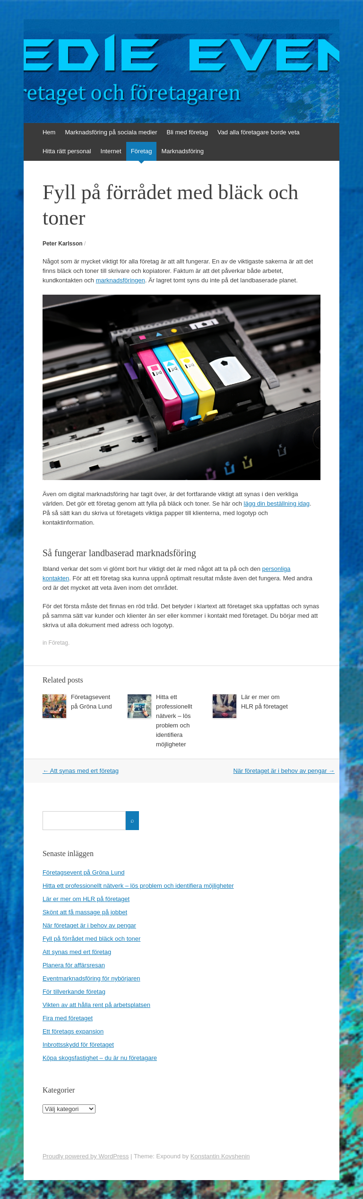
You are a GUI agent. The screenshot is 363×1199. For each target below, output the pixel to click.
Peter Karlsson (63, 243)
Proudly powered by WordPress (86, 1156)
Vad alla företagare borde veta (258, 132)
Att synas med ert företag (81, 770)
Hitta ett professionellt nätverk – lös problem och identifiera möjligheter (138, 885)
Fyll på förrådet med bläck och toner (91, 938)
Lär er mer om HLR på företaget (86, 898)
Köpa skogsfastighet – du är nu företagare (100, 1057)
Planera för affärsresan (74, 965)
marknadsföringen (120, 280)
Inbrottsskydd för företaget (78, 1044)
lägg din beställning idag (277, 503)
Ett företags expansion (73, 1031)
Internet (111, 151)
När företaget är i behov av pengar (284, 770)
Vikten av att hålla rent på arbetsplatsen (96, 1004)
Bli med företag (186, 132)
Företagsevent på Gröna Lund (83, 872)
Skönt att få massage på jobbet (85, 912)
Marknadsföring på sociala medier (111, 132)
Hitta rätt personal (67, 151)
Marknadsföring (182, 151)
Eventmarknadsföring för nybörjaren (91, 978)
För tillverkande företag (74, 991)
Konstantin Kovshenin (220, 1156)
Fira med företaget (68, 1018)
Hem (49, 132)
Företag (141, 151)
